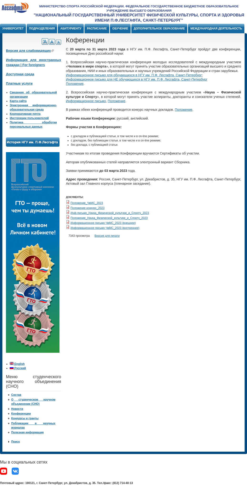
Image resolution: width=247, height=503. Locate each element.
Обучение (120, 28)
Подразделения (42, 28)
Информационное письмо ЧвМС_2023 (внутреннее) (104, 228)
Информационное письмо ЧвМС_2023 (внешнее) (103, 223)
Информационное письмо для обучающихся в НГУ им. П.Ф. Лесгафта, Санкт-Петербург (134, 75)
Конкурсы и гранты (25, 418)
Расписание (97, 28)
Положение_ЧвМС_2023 (86, 203)
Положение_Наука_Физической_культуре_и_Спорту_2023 (109, 218)
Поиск (15, 441)
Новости (17, 409)
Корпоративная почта (25, 114)
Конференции (21, 413)
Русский (18, 368)
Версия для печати (106, 235)
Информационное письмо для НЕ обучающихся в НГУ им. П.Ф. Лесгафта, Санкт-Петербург (136, 79)
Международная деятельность (216, 28)
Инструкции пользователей (29, 118)
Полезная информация (27, 432)
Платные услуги (19, 83)
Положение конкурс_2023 (87, 208)
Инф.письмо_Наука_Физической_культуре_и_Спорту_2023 (109, 213)
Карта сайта (18, 101)
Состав (16, 395)
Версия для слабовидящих (30, 51)
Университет (13, 28)
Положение (75, 84)
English (17, 364)
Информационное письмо (86, 101)
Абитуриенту (70, 28)
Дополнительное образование (159, 28)
